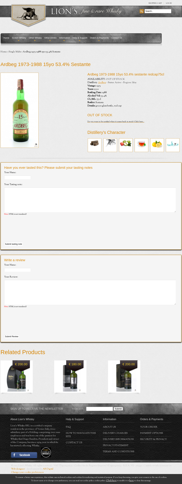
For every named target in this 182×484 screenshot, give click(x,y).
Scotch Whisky (19, 38)
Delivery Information (118, 449)
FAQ (68, 437)
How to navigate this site (81, 445)
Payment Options (151, 443)
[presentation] (29, 233)
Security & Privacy (153, 449)
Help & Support (80, 38)
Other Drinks (50, 38)
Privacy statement (115, 455)
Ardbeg (102, 82)
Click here (111, 480)
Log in (169, 3)
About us (109, 437)
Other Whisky (35, 38)
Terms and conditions (118, 461)
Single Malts (15, 52)
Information (64, 38)
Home (6, 38)
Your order (148, 437)
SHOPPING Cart (155, 3)
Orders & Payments (99, 38)
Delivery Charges (115, 443)
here (131, 480)
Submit (118, 418)
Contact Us (117, 38)
